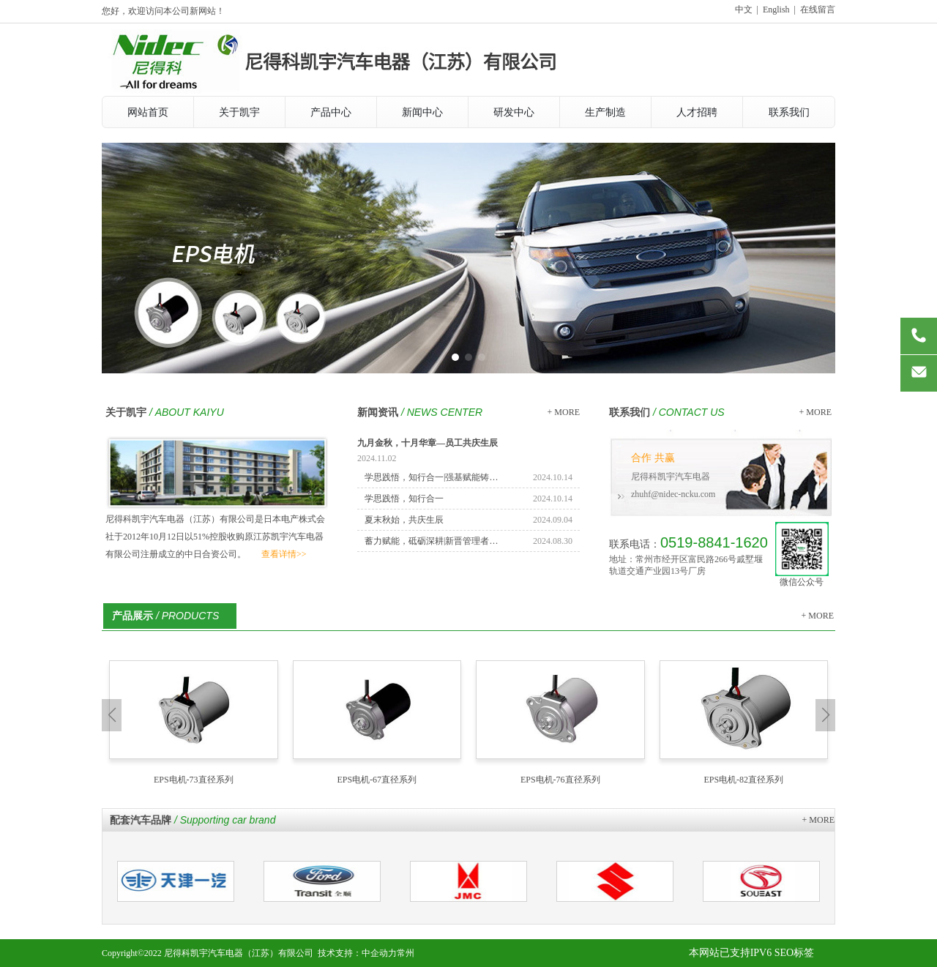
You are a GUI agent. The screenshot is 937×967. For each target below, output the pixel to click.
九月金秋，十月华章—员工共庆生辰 (427, 443)
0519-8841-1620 (714, 542)
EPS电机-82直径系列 (743, 779)
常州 (405, 953)
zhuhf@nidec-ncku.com (673, 494)
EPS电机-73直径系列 (194, 779)
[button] (455, 357)
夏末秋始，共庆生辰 (404, 520)
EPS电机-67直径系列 (377, 779)
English (776, 9)
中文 (744, 9)
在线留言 (817, 9)
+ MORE (564, 412)
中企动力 (379, 953)
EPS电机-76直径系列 (560, 779)
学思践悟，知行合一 (404, 498)
